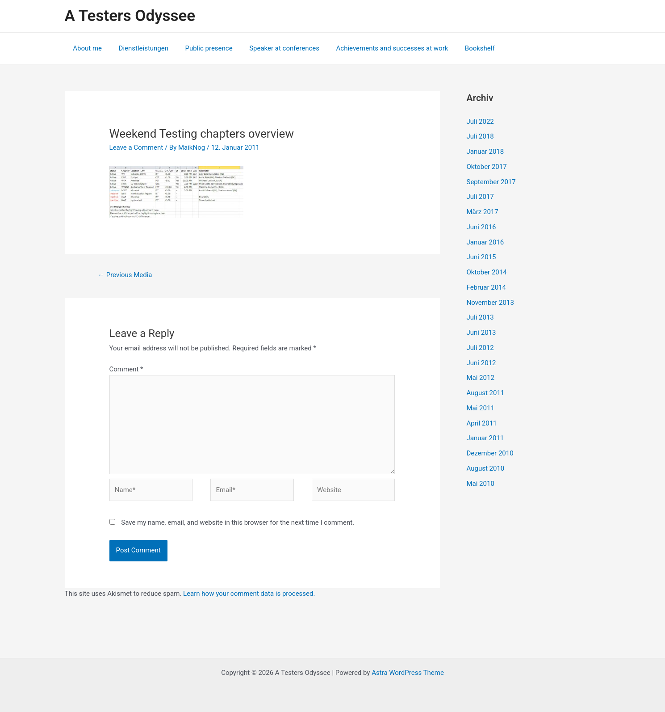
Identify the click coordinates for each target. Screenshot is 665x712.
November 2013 (490, 303)
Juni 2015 (481, 257)
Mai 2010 (480, 484)
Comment (126, 369)
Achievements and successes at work (377, 48)
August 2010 (486, 468)
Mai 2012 (480, 378)
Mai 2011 (480, 408)
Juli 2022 (480, 122)
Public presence (200, 48)
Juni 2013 (481, 333)
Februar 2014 (486, 287)
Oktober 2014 (487, 272)
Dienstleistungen (138, 48)
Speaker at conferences (273, 48)
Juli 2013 (480, 317)
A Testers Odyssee (130, 16)
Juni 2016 (481, 227)
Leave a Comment (136, 147)
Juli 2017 (480, 197)
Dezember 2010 (490, 453)
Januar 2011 (485, 438)
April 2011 (482, 423)
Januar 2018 (485, 151)
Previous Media (125, 275)
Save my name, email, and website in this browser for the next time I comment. (237, 522)
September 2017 (491, 182)
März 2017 (482, 212)
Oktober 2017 (487, 167)
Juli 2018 (480, 136)
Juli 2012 (480, 348)
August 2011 (486, 393)
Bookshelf (462, 48)
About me (85, 48)
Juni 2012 (481, 363)
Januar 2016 (485, 242)
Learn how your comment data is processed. (249, 594)
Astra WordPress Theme (408, 673)
